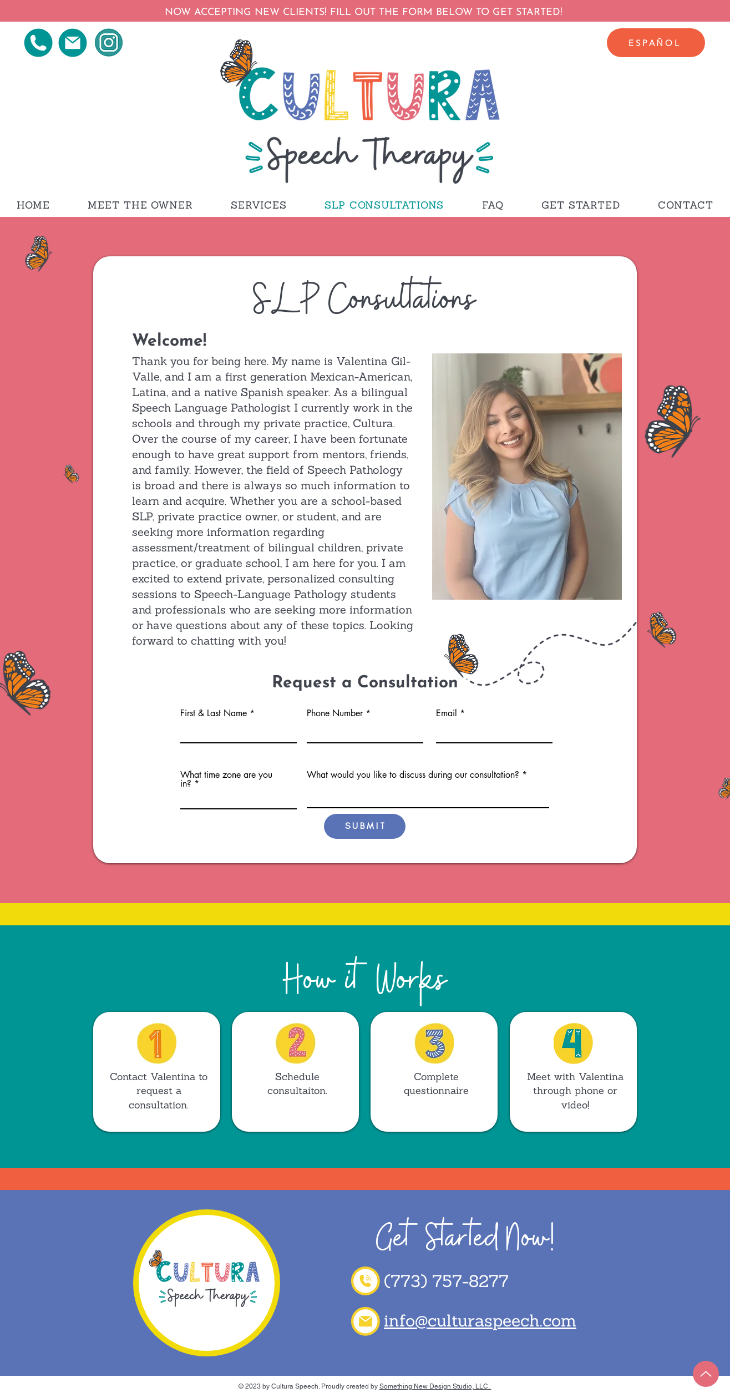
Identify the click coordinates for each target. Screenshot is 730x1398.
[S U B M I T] (364, 826)
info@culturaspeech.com (480, 1320)
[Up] (706, 1374)
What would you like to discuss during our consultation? (413, 775)
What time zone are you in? (226, 779)
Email (446, 713)
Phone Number (335, 713)
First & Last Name (213, 713)
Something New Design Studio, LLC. (435, 1386)
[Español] (656, 42)
